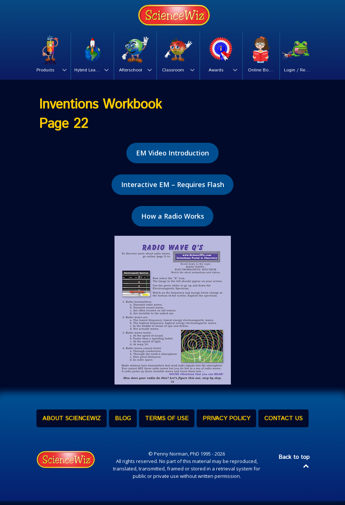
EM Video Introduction (172, 156)
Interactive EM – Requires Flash (172, 188)
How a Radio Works (172, 220)
